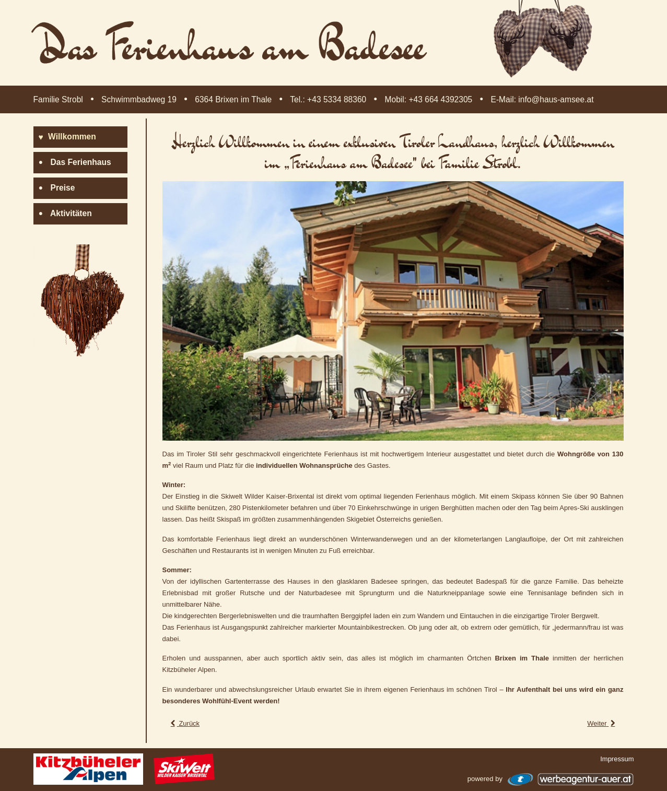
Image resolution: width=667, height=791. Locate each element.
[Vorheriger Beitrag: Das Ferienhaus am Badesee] (184, 723)
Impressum (617, 759)
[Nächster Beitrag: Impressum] (602, 723)
